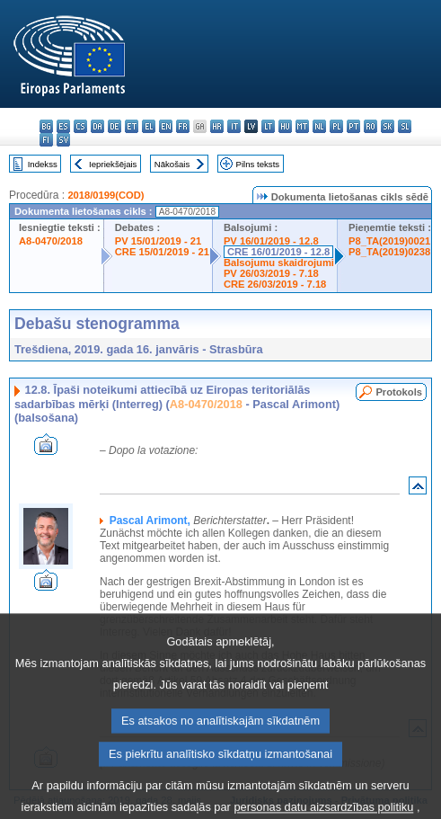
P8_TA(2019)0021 (389, 241)
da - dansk (97, 126)
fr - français (183, 126)
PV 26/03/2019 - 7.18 (271, 273)
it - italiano (234, 126)
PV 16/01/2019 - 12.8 (271, 241)
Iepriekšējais (113, 164)
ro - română (370, 126)
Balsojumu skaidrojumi (279, 262)
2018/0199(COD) (105, 195)
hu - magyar (285, 126)
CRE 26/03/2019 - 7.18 (275, 284)
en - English (165, 126)
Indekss (42, 164)
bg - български (46, 126)
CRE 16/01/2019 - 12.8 (278, 251)
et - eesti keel (131, 126)
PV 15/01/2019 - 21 (158, 241)
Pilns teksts (258, 164)
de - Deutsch (114, 126)
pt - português (353, 126)
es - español (63, 126)
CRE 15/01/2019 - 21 (162, 251)
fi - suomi (46, 140)
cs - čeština (80, 126)
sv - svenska (63, 140)
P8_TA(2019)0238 (389, 251)
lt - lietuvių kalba (268, 126)
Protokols (398, 392)
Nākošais (172, 164)
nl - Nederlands (319, 126)
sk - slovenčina (387, 126)
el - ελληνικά (148, 126)
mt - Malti (302, 126)
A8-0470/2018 (51, 241)
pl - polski (336, 126)
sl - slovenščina (404, 126)
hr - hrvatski (217, 126)
